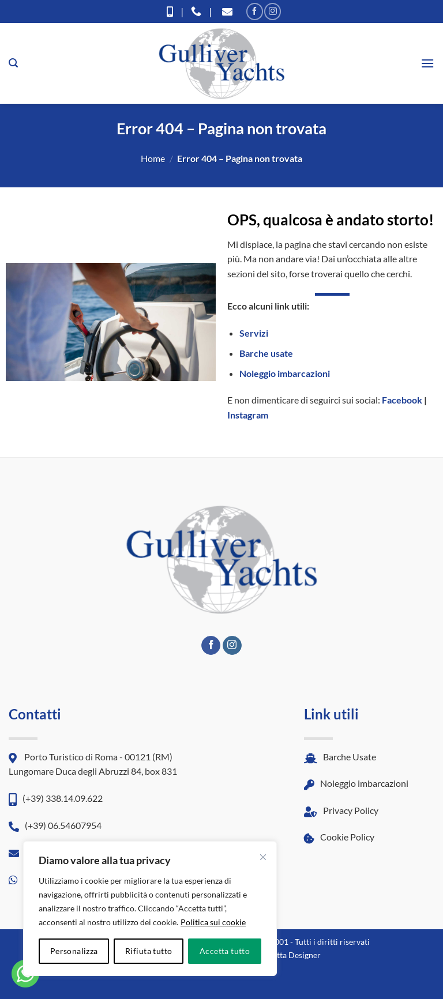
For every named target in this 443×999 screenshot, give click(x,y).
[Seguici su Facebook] (254, 11)
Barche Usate (340, 756)
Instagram (247, 414)
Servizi (253, 332)
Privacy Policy (341, 810)
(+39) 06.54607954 (55, 825)
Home (153, 158)
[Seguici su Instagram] (272, 11)
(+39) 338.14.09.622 (56, 798)
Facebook (402, 399)
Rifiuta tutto (148, 951)
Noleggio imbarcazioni (284, 373)
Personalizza (74, 951)
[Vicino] (263, 857)
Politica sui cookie (213, 922)
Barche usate (266, 353)
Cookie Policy (339, 836)
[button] (13, 63)
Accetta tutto (225, 951)
